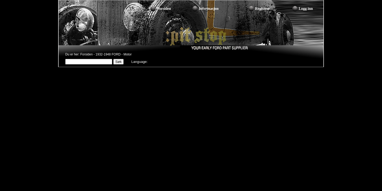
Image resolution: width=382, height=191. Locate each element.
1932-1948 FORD (108, 54)
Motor (127, 54)
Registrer (262, 9)
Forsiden (164, 9)
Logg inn (306, 9)
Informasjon (209, 9)
